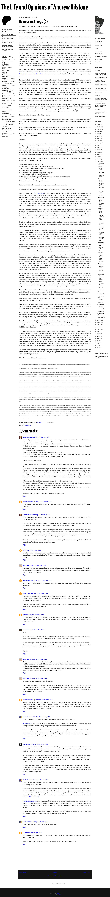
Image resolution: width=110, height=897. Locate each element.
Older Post (87, 872)
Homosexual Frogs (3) (101, 238)
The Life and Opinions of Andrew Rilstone (44, 7)
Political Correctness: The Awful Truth (31, 74)
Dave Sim (5, 76)
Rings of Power (8, 117)
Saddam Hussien (10, 121)
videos (10, 135)
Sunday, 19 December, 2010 (41, 780)
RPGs (3, 115)
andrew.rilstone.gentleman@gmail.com (101, 357)
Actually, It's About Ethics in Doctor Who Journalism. (101, 99)
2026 (99, 124)
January (101, 317)
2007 (99, 324)
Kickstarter (5, 88)
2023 (98, 131)
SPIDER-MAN (7, 120)
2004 (99, 331)
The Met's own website (30, 801)
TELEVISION (9, 125)
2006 (99, 327)
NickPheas (26, 565)
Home (55, 872)
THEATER (4, 126)
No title (100, 287)
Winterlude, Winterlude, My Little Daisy (101, 277)
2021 (98, 136)
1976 (98, 347)
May (99, 306)
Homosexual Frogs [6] (101, 223)
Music (13, 104)
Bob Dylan (7, 59)
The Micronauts (7, 130)
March (100, 311)
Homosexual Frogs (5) (101, 228)
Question (97, 95)
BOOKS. (4, 58)
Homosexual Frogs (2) (101, 244)
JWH (24, 630)
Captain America (7, 67)
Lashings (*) (98, 93)
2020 (99, 138)
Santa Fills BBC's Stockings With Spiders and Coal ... (101, 184)
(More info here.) (34, 797)
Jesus (96, 48)
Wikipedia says (27, 723)
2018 (98, 143)
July (99, 302)
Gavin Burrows (27, 717)
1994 (98, 345)
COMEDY (10, 61)
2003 (99, 334)
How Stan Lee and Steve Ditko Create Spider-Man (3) (100, 105)
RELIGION (5, 113)
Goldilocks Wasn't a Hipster (100, 112)
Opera (9, 105)
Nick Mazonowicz (28, 437)
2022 (98, 134)
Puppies (4, 111)
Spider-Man (98, 59)
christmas (4, 133)
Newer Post (23, 872)
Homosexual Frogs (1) (101, 249)
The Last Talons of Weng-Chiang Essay (100, 89)
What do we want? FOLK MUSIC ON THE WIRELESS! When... (101, 214)
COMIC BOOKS (5, 64)
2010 (98, 161)
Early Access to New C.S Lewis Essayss (8, 41)
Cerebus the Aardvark (98, 42)
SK (24, 550)
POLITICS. (27, 425)
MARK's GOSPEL (8, 90)
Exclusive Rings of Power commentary (7, 45)
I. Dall (25, 832)
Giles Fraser (8, 83)
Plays (10, 109)
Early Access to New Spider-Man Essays (8, 37)
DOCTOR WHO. (6, 71)
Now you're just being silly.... (101, 193)
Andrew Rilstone (28, 501)
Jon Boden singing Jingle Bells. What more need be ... (101, 257)
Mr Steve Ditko (8, 100)
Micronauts (98, 51)
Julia (24, 615)
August (100, 300)
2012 (98, 157)
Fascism (13, 78)
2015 (98, 150)
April (100, 309)
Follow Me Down (101, 284)
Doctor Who (98, 45)
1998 (98, 341)
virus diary (5, 136)
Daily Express (6, 75)
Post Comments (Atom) (59, 883)
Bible (13, 58)
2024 (98, 129)
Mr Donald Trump (8, 94)
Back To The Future (100, 116)
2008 (99, 322)
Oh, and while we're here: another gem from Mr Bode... (101, 171)
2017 (98, 145)
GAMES (12, 81)
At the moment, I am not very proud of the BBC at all (101, 268)
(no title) (97, 70)
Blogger (59, 894)
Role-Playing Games (101, 56)
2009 (99, 320)
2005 (99, 329)
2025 (98, 127)
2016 (98, 147)
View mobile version (55, 876)
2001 (98, 338)
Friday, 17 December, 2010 (42, 437)
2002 (99, 336)
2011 (98, 159)
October (100, 294)
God (4, 85)
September (101, 296)
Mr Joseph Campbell (8, 96)
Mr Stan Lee (6, 98)
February (101, 313)
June (99, 304)
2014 (98, 152)
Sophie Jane (26, 744)
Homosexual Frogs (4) (101, 233)
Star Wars (10, 123)
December (101, 163)
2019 (98, 141)
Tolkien (4, 131)
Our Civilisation (39, 193)
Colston (4, 69)
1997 (98, 343)
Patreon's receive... (7, 34)
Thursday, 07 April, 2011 (34, 832)
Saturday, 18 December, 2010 (35, 615)
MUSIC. (8, 92)
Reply (24, 496)
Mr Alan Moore (6, 93)
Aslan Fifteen (6, 56)
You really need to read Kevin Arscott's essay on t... (101, 202)
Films (6, 80)
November (101, 290)
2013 (98, 154)
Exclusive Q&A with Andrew (7, 49)
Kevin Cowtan (27, 593)
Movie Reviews (99, 54)
